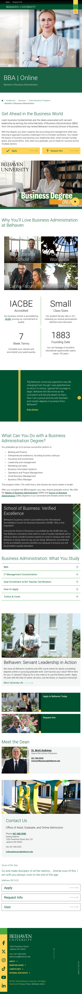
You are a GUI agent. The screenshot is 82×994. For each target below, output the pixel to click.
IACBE (8, 319)
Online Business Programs (39, 100)
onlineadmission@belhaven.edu (19, 854)
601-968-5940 (19, 836)
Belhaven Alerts (15, 986)
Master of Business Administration (21, 492)
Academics (10, 100)
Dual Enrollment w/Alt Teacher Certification (30, 582)
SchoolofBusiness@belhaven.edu (45, 763)
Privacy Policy (61, 983)
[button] (79, 397)
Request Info (17, 2)
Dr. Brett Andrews (41, 752)
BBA (6, 567)
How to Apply (12, 590)
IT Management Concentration (22, 575)
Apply (8, 2)
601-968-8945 (37, 760)
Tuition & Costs (13, 598)
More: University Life (13, 685)
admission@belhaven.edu (19, 959)
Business (22, 100)
